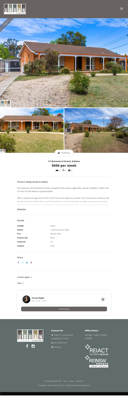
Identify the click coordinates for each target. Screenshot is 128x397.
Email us (57, 347)
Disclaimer (79, 381)
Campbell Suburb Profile (52, 381)
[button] (20, 283)
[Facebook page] (28, 346)
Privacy (71, 381)
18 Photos (64, 153)
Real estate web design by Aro (79, 385)
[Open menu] (121, 8)
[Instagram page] (33, 346)
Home (65, 381)
